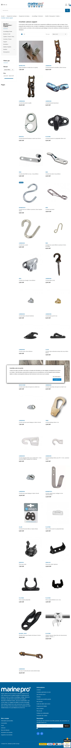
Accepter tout (57, 379)
